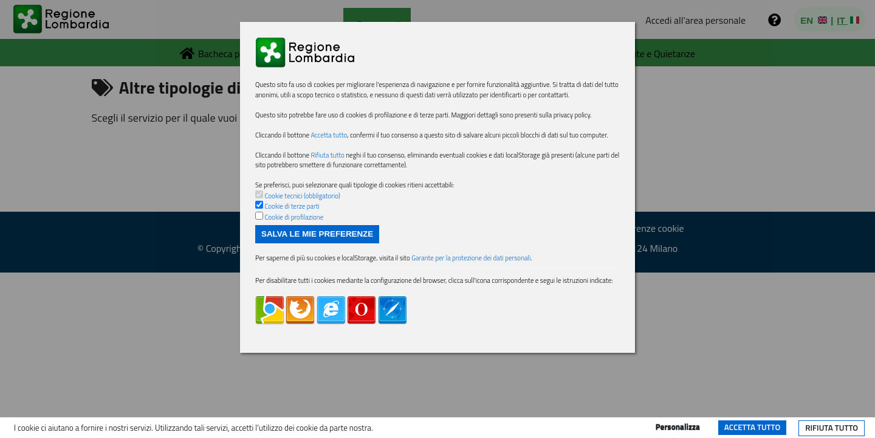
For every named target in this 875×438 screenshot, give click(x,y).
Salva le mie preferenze (317, 293)
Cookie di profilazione (299, 275)
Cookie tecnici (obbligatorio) (309, 251)
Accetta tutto (752, 427)
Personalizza (678, 427)
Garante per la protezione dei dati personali (510, 320)
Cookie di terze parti (297, 263)
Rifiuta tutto (831, 428)
